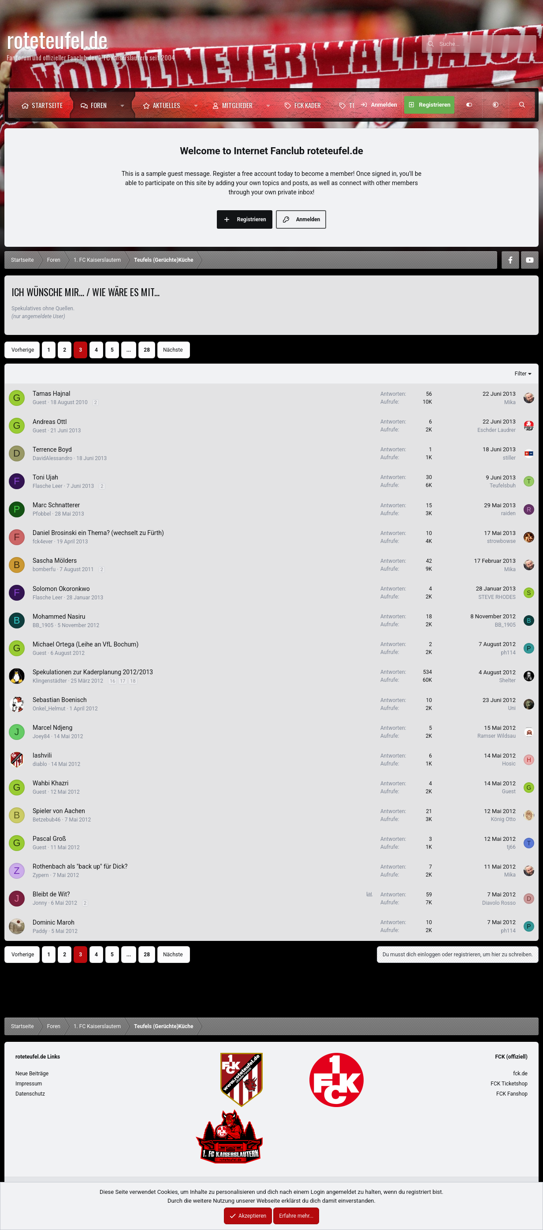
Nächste (172, 350)
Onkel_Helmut (49, 709)
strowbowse (501, 541)
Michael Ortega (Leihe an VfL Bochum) (85, 644)
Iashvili (42, 755)
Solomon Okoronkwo (61, 588)
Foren (99, 105)
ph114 (508, 653)
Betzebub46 (47, 820)
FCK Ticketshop (509, 1084)
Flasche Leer (48, 486)
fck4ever (43, 542)
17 (122, 681)
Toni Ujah (45, 477)
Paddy (40, 931)
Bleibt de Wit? (51, 894)
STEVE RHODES (497, 597)
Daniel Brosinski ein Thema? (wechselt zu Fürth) (98, 532)
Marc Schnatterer (56, 505)
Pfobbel (42, 514)
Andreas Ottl (50, 421)
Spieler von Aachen (59, 810)
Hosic (509, 764)
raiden (508, 513)
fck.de (520, 1073)
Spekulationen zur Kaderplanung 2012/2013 (93, 672)
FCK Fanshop (512, 1094)
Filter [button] (521, 374)
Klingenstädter (50, 681)
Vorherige (22, 350)
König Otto (503, 819)
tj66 (511, 847)
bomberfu (44, 569)
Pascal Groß (49, 838)
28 (147, 350)
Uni (512, 708)
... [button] (128, 350)
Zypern (41, 875)
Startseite (47, 105)
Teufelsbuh (503, 486)
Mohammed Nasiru (59, 616)
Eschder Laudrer (496, 430)
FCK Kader (307, 105)
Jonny (40, 903)
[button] (124, 105)
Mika (510, 402)
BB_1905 (43, 625)
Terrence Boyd (52, 449)
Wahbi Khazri (50, 783)
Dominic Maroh (53, 922)
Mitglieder (237, 105)
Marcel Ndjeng (52, 727)
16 (112, 681)
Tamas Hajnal (52, 393)
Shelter (507, 680)
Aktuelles (166, 105)
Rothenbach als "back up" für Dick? (80, 866)
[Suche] (487, 44)
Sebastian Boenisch (60, 699)
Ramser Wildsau (496, 736)
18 (132, 681)
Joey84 (41, 736)
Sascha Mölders (55, 560)
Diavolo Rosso (499, 903)
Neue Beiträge (31, 1073)
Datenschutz (30, 1094)
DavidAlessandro (52, 458)
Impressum (28, 1084)
